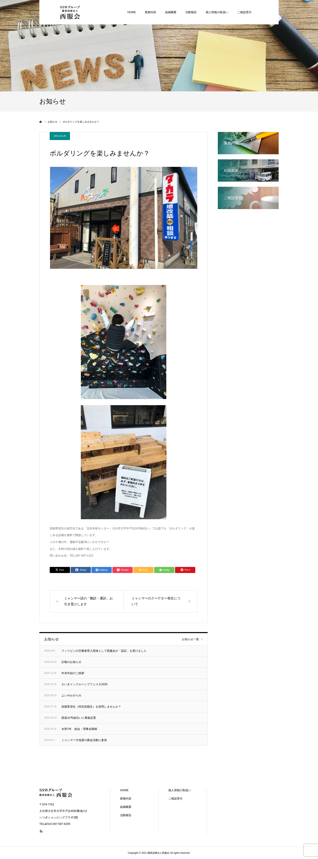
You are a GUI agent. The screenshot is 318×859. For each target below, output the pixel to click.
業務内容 (125, 798)
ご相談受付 (175, 798)
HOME (124, 790)
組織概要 (125, 806)
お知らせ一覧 (190, 639)
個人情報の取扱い (179, 790)
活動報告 (125, 815)
